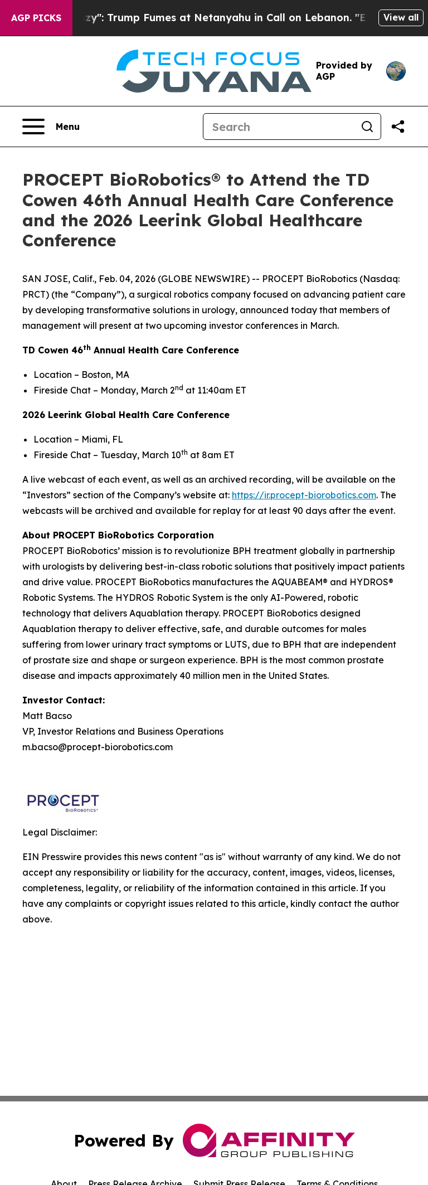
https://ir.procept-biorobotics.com (304, 495)
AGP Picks (36, 17)
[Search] (278, 126)
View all (401, 17)
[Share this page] (398, 126)
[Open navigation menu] (51, 126)
